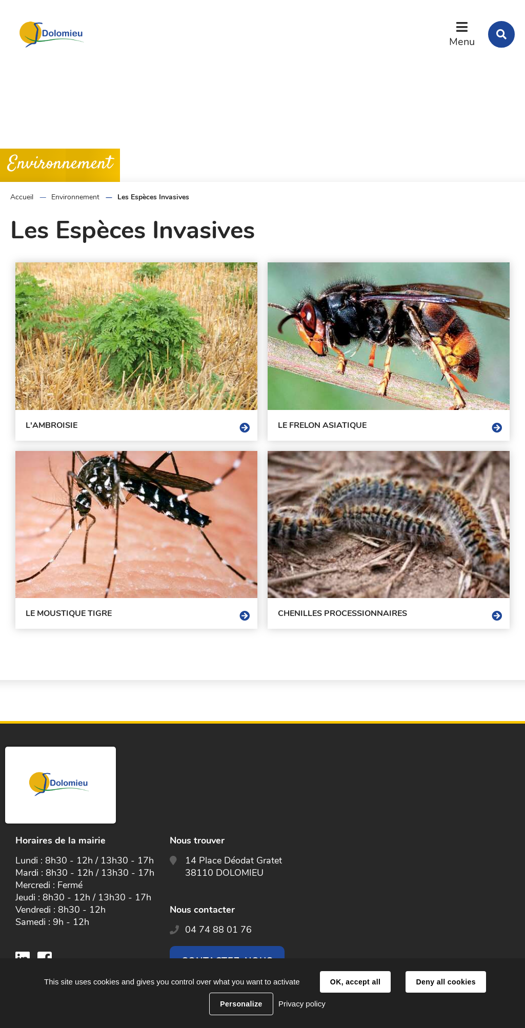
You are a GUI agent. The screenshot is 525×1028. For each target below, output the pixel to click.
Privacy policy (302, 1003)
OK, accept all (355, 982)
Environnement (75, 197)
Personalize (241, 1004)
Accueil (21, 197)
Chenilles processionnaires (342, 613)
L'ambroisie (51, 425)
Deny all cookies (445, 982)
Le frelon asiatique (322, 425)
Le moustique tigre (69, 613)
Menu (462, 42)
